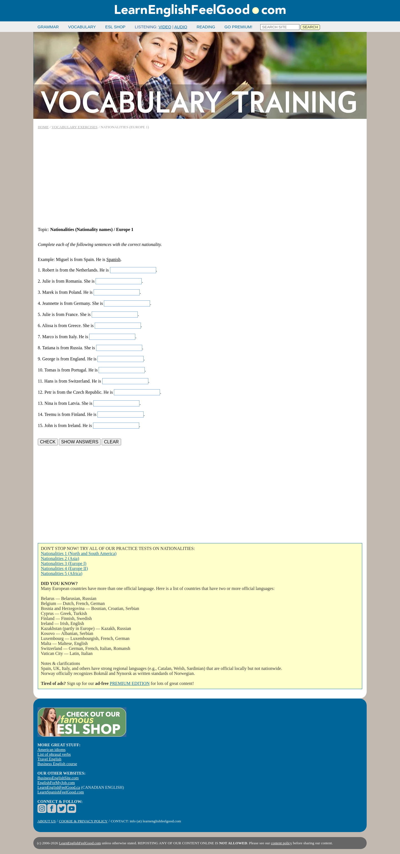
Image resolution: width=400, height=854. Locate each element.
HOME (43, 127)
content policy (281, 843)
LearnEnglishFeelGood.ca (59, 787)
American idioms (52, 749)
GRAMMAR (48, 27)
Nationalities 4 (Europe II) (64, 568)
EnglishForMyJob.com (56, 782)
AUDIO (180, 27)
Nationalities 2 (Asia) (60, 558)
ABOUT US (47, 821)
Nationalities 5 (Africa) (61, 573)
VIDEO (165, 27)
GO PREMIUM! (238, 27)
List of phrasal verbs (54, 754)
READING (206, 27)
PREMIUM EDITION (130, 683)
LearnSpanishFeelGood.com (61, 792)
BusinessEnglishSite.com (58, 778)
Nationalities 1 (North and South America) (78, 553)
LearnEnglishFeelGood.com (80, 843)
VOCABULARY (82, 27)
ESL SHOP (115, 27)
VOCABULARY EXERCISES (74, 127)
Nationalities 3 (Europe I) (63, 563)
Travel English (49, 759)
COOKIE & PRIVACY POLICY (83, 821)
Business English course (57, 764)
